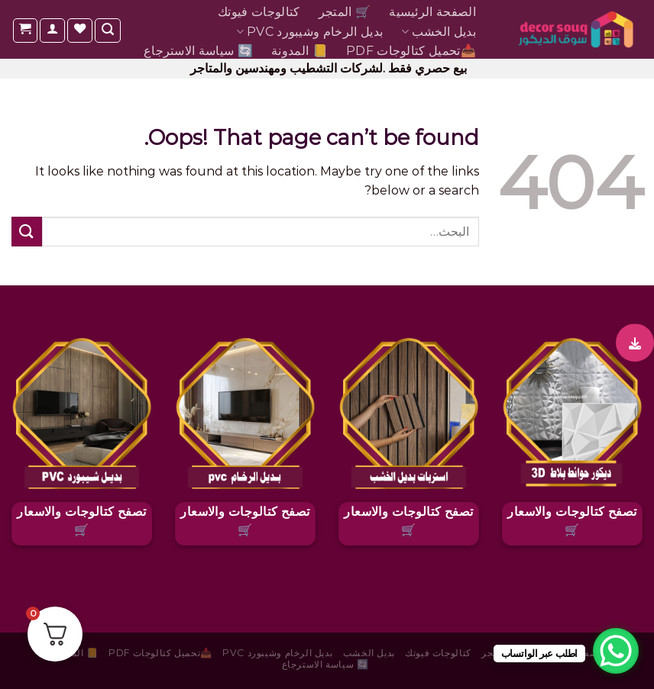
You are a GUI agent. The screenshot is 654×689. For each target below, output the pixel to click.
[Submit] (26, 231)
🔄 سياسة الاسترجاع (198, 50)
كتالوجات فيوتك (258, 12)
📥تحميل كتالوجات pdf (411, 50)
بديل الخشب (438, 31)
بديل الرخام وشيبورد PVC (309, 31)
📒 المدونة (299, 50)
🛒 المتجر (345, 12)
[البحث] (108, 30)
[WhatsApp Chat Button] (616, 651)
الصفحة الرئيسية (432, 12)
